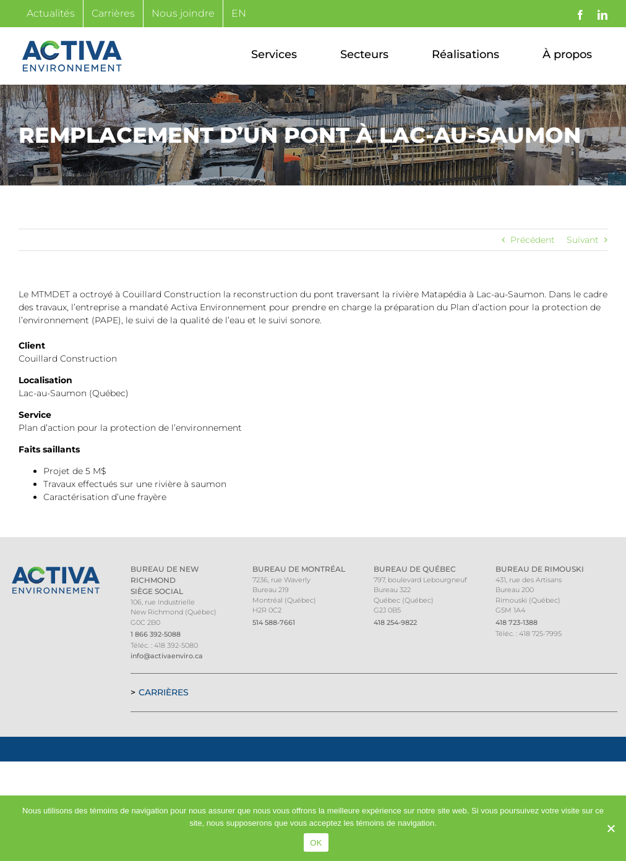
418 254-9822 (395, 622)
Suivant (583, 239)
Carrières (164, 692)
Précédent (532, 239)
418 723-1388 (516, 622)
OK (316, 842)
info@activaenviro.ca (167, 655)
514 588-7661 (273, 622)
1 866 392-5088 (156, 634)
